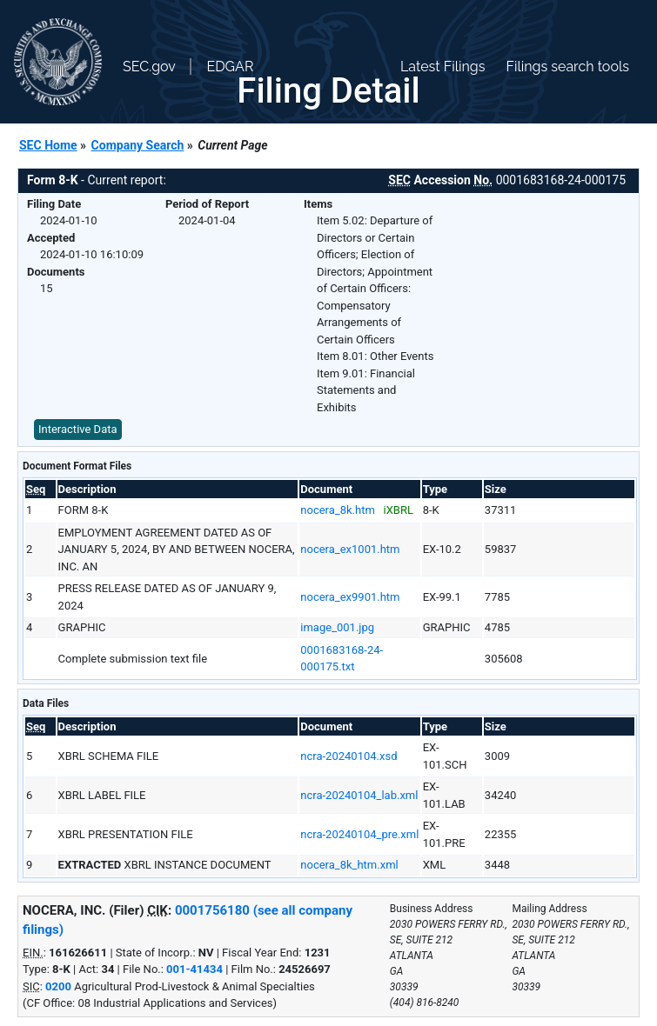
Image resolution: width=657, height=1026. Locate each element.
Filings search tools (567, 66)
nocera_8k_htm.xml (349, 864)
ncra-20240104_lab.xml (359, 795)
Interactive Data (77, 429)
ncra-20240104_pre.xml (359, 834)
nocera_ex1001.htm (349, 549)
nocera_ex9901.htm (349, 596)
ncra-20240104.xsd (348, 756)
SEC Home (48, 145)
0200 (58, 986)
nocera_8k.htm (337, 509)
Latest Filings (442, 66)
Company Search (137, 145)
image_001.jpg (337, 627)
